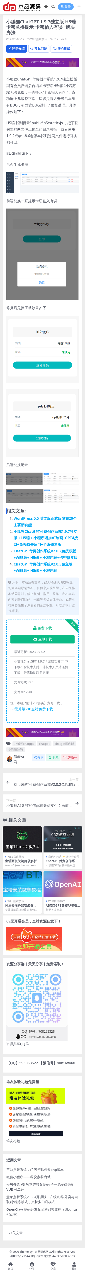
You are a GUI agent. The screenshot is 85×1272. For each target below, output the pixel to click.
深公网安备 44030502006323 (56, 1256)
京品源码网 (42, 1252)
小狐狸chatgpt (24, 744)
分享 (38, 757)
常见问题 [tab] (38, 48)
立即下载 (42, 639)
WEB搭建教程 (38, 39)
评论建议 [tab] (61, 48)
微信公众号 (72, 857)
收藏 (53, 757)
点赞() (70, 757)
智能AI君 (15, 759)
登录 (66, 7)
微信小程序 (55, 857)
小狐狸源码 (15, 749)
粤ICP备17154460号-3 (24, 1256)
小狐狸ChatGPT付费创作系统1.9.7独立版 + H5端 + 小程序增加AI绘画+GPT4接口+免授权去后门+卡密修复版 (46, 538)
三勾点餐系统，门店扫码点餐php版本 (35, 1169)
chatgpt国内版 (64, 744)
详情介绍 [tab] (17, 48)
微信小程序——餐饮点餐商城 (28, 1177)
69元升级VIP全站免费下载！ (33, 708)
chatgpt (44, 744)
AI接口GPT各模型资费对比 (61, 907)
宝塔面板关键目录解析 (21, 861)
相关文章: (16, 1233)
